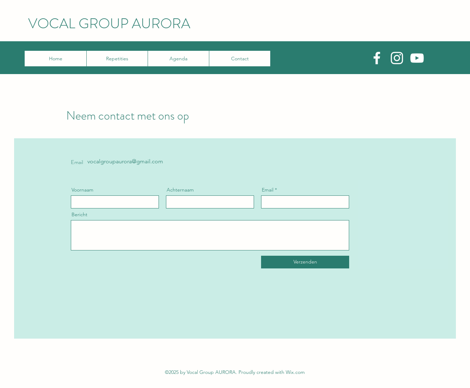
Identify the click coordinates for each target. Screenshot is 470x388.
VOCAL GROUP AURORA (109, 23)
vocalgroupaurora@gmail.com (125, 161)
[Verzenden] (305, 262)
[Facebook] (377, 58)
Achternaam (180, 189)
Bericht (79, 214)
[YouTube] (417, 58)
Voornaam (82, 189)
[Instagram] (397, 58)
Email (267, 189)
